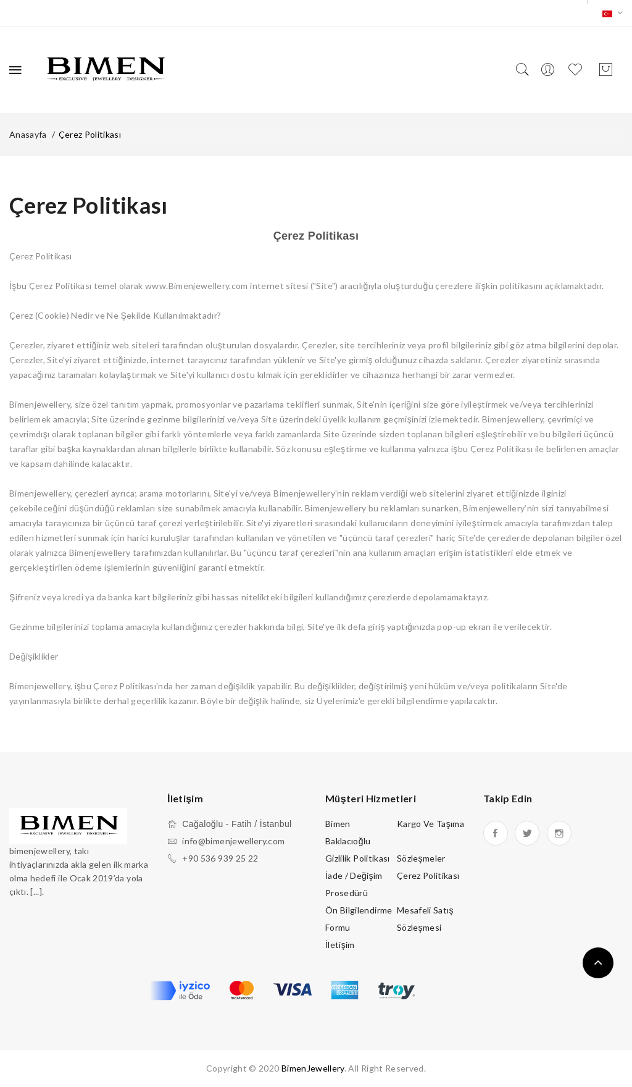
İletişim (340, 944)
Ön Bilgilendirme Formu (359, 919)
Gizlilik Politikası (357, 858)
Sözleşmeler (421, 858)
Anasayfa (28, 134)
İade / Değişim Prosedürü (354, 884)
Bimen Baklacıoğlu (348, 832)
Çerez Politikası (90, 134)
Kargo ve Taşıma (430, 823)
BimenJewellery (312, 1068)
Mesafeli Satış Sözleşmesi (425, 919)
